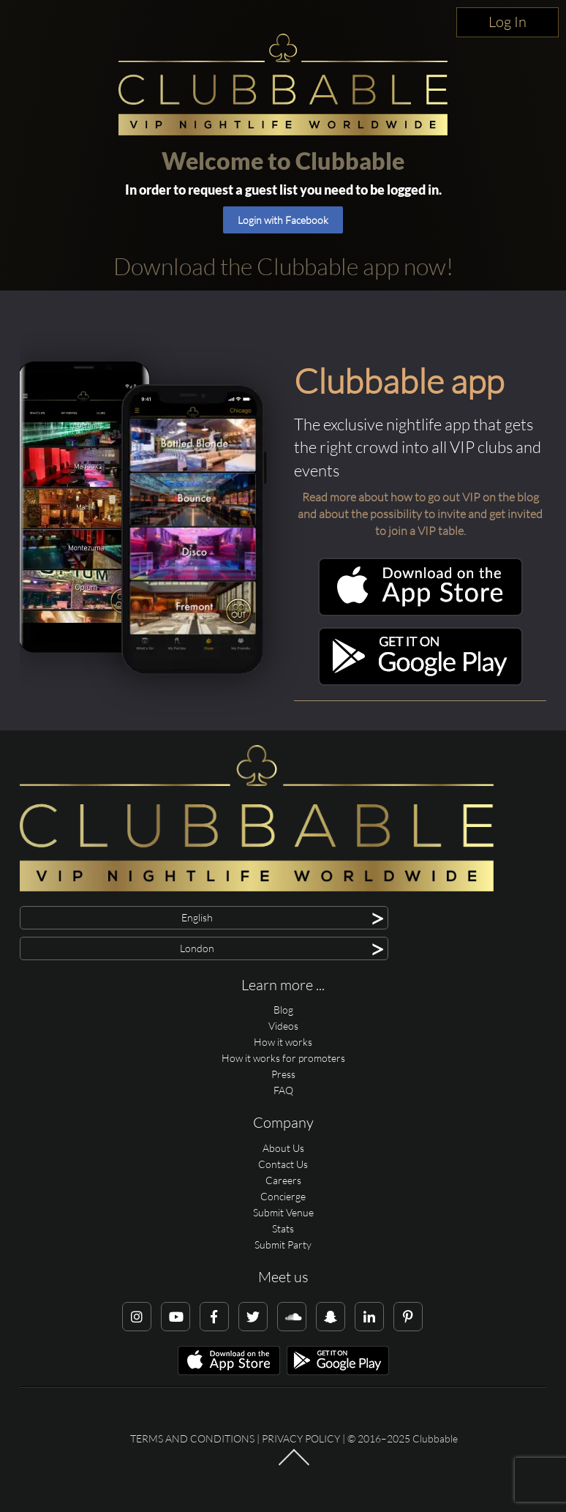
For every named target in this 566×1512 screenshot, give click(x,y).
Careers (283, 1180)
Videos (283, 1025)
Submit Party (283, 1244)
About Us (283, 1148)
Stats (283, 1228)
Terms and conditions (192, 1438)
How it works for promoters (283, 1058)
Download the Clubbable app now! (283, 266)
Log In (507, 21)
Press (283, 1074)
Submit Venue (283, 1212)
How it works (283, 1042)
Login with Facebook (283, 220)
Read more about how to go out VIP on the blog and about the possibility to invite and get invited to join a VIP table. (420, 514)
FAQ (283, 1090)
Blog (283, 1009)
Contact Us (283, 1164)
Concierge (283, 1196)
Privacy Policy (301, 1438)
